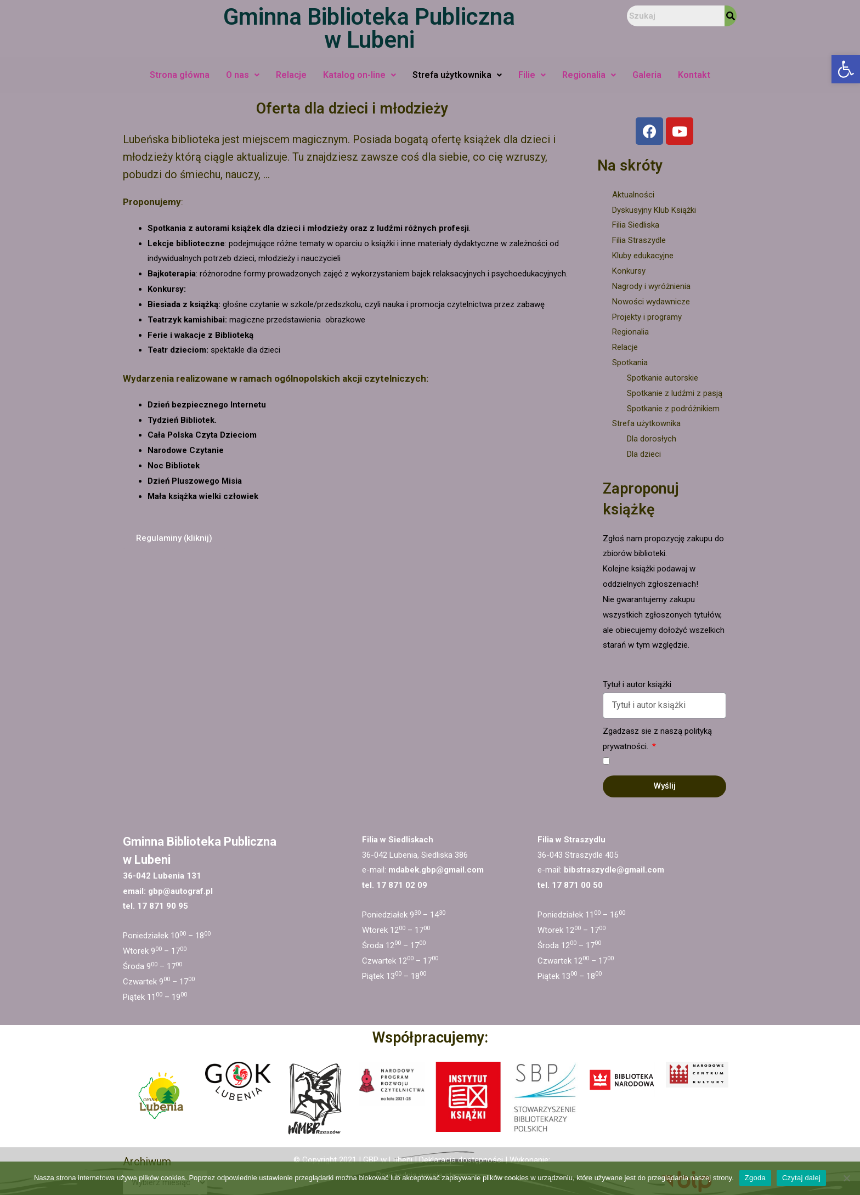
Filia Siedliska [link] (635, 225)
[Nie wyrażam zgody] (846, 1178)
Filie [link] (532, 75)
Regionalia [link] (589, 75)
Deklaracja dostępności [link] (461, 1160)
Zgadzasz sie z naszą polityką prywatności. (657, 738)
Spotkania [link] (630, 362)
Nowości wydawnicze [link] (651, 302)
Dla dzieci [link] (644, 454)
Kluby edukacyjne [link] (643, 255)
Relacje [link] (291, 75)
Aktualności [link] (633, 195)
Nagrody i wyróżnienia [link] (651, 286)
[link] (845, 69)
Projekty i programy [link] (647, 317)
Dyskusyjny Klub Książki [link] (654, 210)
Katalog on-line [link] (359, 75)
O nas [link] (242, 75)
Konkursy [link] (629, 271)
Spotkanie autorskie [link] (662, 378)
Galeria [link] (646, 75)
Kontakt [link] (694, 75)
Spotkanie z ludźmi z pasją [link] (674, 393)
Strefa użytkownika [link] (457, 75)
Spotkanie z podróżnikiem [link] (673, 409)
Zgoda (755, 1178)
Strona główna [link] (180, 75)
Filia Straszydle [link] (639, 240)
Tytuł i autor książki (637, 684)
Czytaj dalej (801, 1178)
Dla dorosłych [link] (651, 439)
